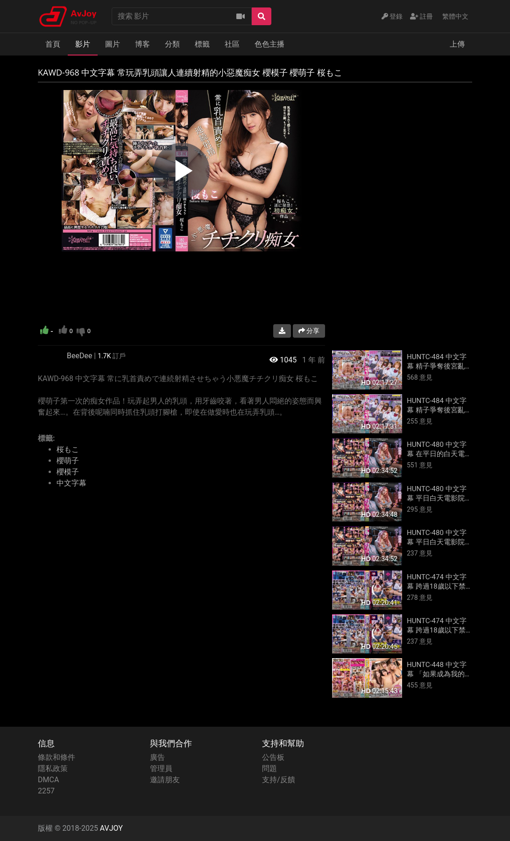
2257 (46, 790)
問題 (269, 768)
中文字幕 (71, 483)
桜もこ (68, 449)
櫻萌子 (68, 460)
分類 (172, 44)
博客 (142, 44)
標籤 (202, 44)
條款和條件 (56, 757)
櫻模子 (68, 471)
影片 (82, 44)
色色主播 (269, 44)
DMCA (48, 779)
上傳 (457, 44)
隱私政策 (53, 768)
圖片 (112, 44)
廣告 (157, 757)
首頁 (52, 44)
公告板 (273, 757)
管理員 (161, 768)
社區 (232, 44)
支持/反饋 (278, 779)
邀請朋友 (165, 779)
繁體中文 (455, 16)
